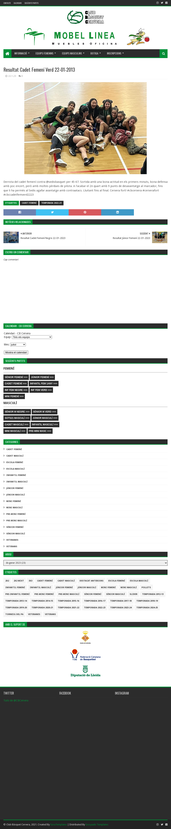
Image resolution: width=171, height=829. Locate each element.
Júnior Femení (14, 488)
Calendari (18, 3)
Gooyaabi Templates (97, 824)
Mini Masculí (14, 507)
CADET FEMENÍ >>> (16, 383)
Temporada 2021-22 (68, 607)
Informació (20, 53)
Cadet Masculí (15, 456)
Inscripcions (114, 53)
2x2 (7, 581)
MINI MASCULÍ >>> (15, 431)
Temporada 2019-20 (16, 607)
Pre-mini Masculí (16, 520)
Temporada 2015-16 (68, 601)
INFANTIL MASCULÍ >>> (45, 424)
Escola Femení (14, 462)
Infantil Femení (16, 475)
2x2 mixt (19, 581)
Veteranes (12, 540)
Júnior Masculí (15, 495)
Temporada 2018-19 (147, 601)
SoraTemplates (58, 824)
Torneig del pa (14, 614)
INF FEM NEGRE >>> (16, 390)
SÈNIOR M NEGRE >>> (17, 411)
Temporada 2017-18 (121, 601)
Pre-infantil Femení (17, 594)
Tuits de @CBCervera (15, 700)
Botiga (94, 53)
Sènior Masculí (15, 533)
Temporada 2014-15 (42, 601)
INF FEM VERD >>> (41, 390)
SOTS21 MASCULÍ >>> (17, 418)
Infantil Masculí (17, 482)
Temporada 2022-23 (51, 203)
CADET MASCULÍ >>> (16, 424)
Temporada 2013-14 (16, 601)
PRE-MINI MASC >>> (40, 431)
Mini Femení (13, 501)
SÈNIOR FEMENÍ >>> (16, 377)
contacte (7, 3)
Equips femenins (44, 53)
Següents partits (31, 3)
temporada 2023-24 (121, 607)
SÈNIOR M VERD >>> (44, 411)
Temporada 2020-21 (42, 607)
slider (133, 594)
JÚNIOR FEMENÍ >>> (42, 377)
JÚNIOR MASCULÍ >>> (45, 418)
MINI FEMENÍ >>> (14, 396)
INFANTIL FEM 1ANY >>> (43, 383)
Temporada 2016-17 (94, 601)
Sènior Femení (15, 527)
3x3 (30, 581)
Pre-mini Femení (16, 514)
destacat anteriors (91, 581)
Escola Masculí (15, 469)
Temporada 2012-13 (153, 594)
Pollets (146, 587)
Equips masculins (72, 53)
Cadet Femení (29, 203)
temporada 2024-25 (147, 607)
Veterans (11, 546)
